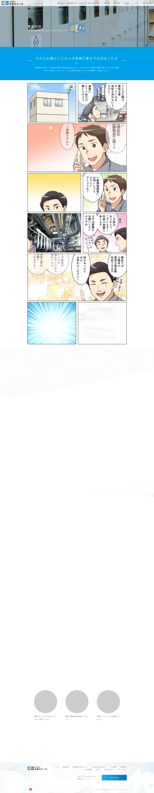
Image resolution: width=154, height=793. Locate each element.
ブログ (97, 769)
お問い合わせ (108, 769)
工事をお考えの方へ (99, 767)
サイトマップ (122, 769)
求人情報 (113, 767)
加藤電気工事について (80, 767)
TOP (57, 767)
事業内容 (66, 767)
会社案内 (123, 767)
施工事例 (88, 769)
